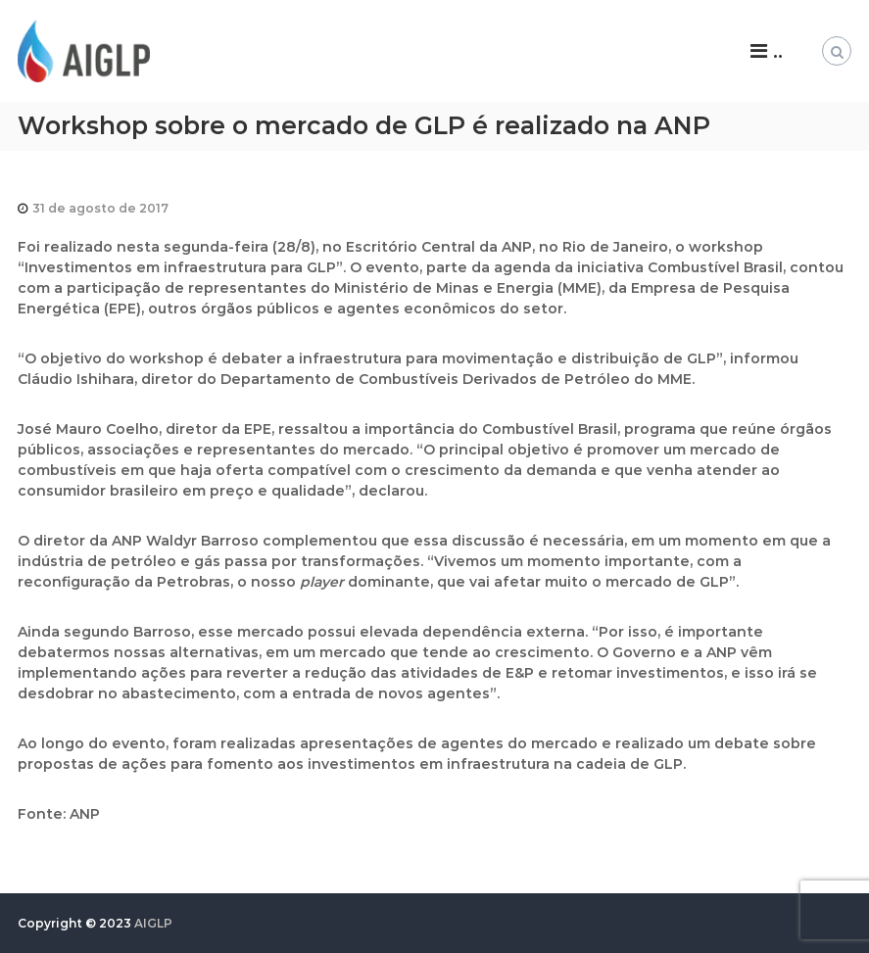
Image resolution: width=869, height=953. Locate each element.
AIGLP (153, 923)
